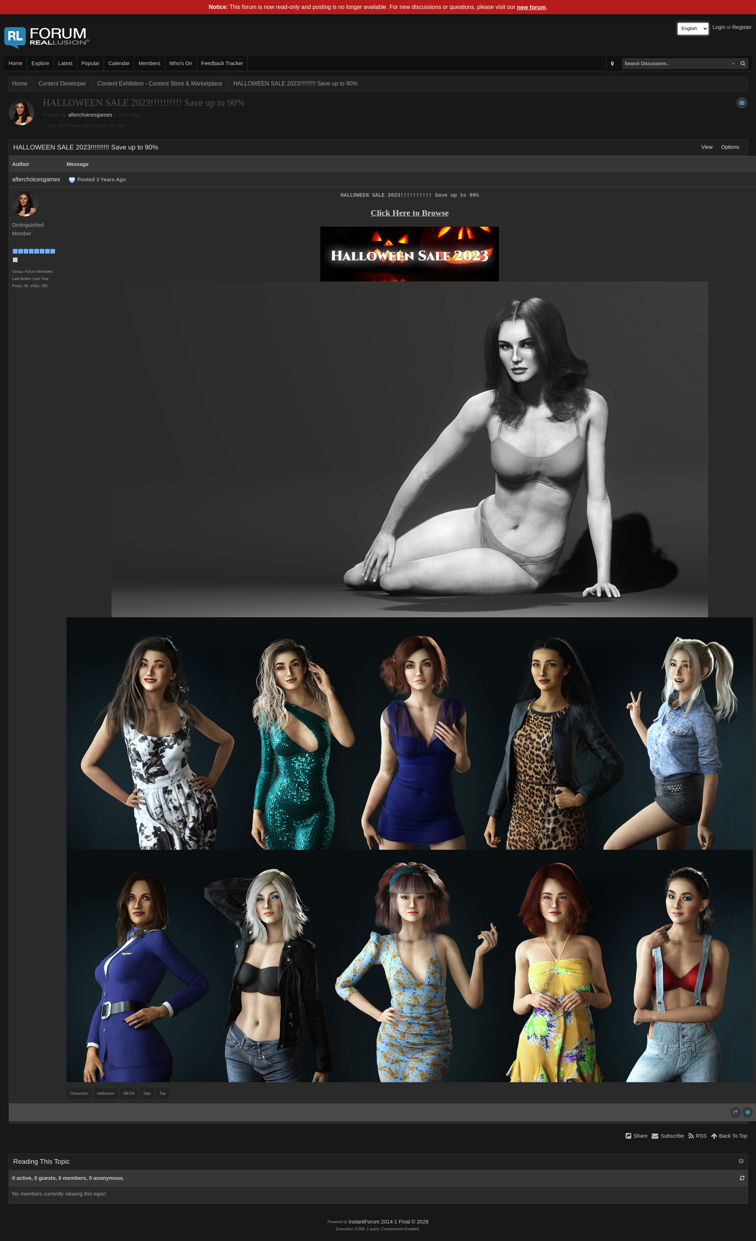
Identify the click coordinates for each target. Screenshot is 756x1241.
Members (149, 63)
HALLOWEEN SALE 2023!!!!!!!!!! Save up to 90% (295, 83)
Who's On (181, 63)
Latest (65, 63)
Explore (40, 63)
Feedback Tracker (222, 63)
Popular (90, 63)
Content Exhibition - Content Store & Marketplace (159, 83)
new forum (531, 7)
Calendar (119, 63)
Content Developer (62, 83)
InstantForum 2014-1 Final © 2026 (388, 1222)
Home (15, 63)
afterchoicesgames (90, 115)
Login (719, 27)
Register (742, 27)
